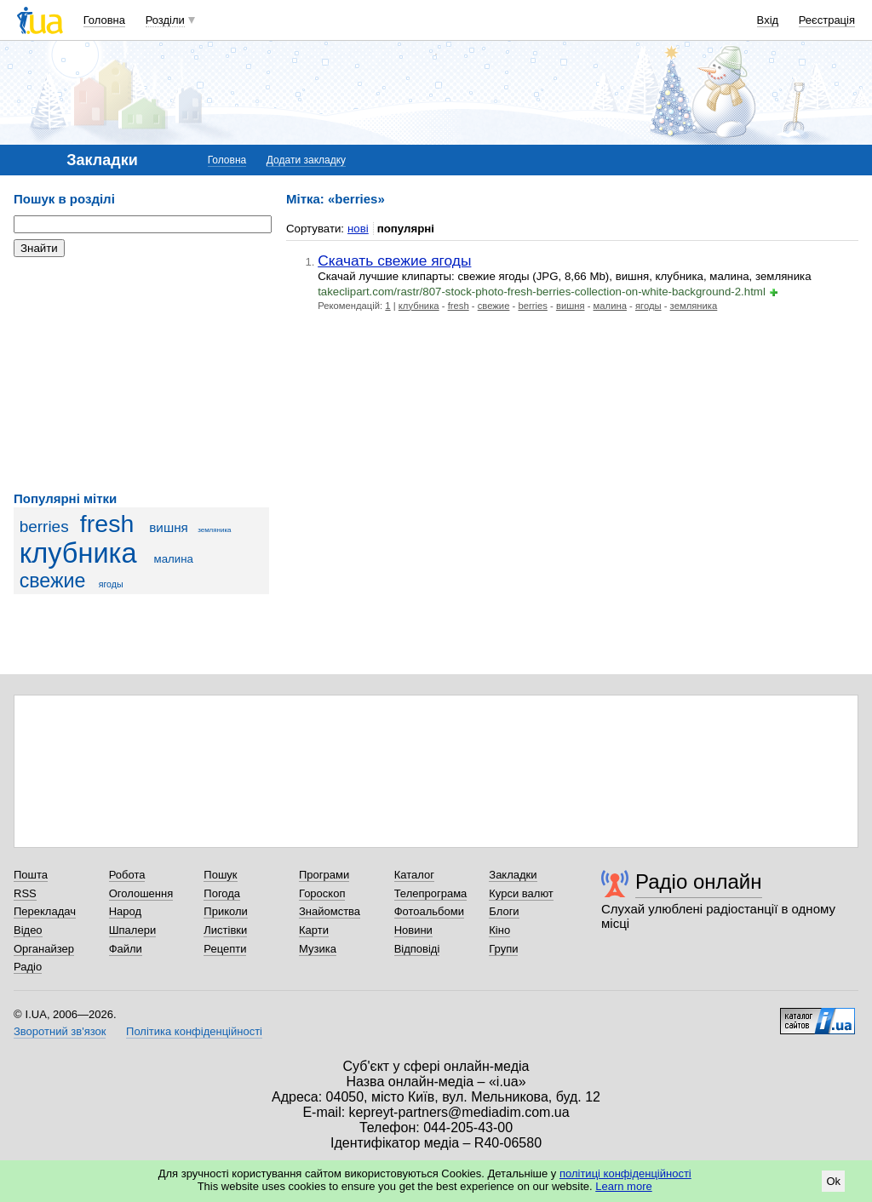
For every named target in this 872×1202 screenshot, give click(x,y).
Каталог (414, 874)
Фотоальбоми (429, 911)
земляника (214, 530)
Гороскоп (322, 893)
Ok (833, 1181)
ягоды (111, 584)
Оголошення (141, 893)
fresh (107, 523)
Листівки (225, 930)
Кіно (499, 930)
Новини (413, 930)
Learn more (623, 1186)
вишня (168, 527)
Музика (317, 948)
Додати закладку (306, 160)
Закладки (512, 874)
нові (358, 228)
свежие (53, 581)
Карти (314, 930)
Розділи (165, 20)
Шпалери (133, 930)
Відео (28, 930)
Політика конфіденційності (194, 1031)
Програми (324, 874)
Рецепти (225, 948)
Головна (104, 20)
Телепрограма (431, 893)
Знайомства (329, 911)
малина (173, 558)
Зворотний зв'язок (60, 1031)
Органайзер (44, 948)
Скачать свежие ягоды (394, 260)
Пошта (31, 874)
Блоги (504, 911)
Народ (125, 911)
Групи (503, 948)
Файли (125, 948)
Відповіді (417, 948)
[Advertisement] (141, 374)
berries (44, 526)
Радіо (28, 966)
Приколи (225, 911)
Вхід (768, 20)
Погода (222, 893)
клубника (78, 553)
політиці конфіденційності (625, 1173)
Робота (127, 874)
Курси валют (521, 893)
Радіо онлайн (698, 881)
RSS (25, 893)
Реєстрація (827, 20)
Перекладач (45, 911)
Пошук (220, 874)
